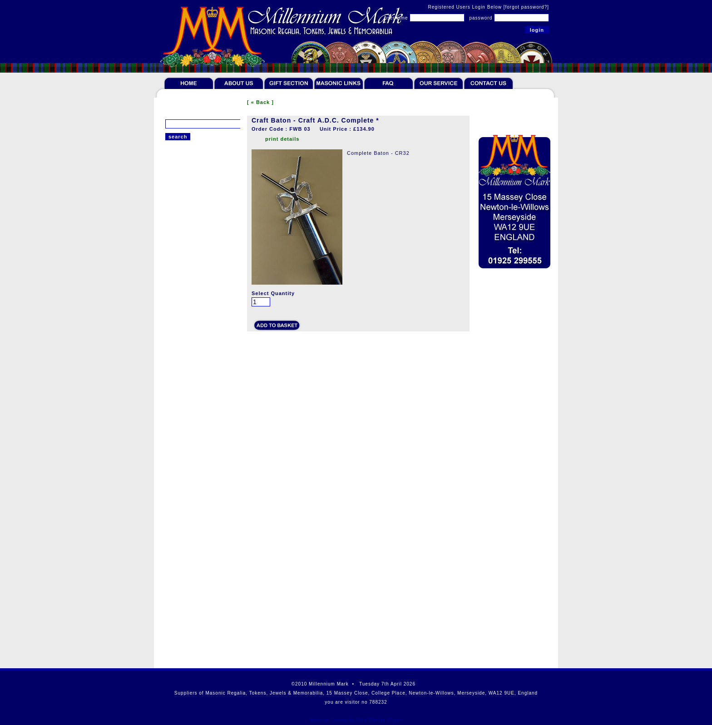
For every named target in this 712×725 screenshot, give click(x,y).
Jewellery (177, 236)
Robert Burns (182, 408)
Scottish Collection (190, 434)
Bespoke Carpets (187, 345)
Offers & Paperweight (193, 421)
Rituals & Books (186, 263)
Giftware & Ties (185, 276)
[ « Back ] (260, 102)
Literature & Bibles (190, 249)
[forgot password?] (526, 7)
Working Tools (184, 368)
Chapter (175, 334)
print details (282, 139)
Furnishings (180, 302)
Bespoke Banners (188, 379)
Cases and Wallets (189, 395)
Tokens (174, 197)
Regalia (175, 184)
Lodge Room (181, 311)
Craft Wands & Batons (194, 323)
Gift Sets (176, 289)
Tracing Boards (185, 357)
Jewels (174, 223)
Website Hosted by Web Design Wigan (356, 720)
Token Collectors (187, 210)
